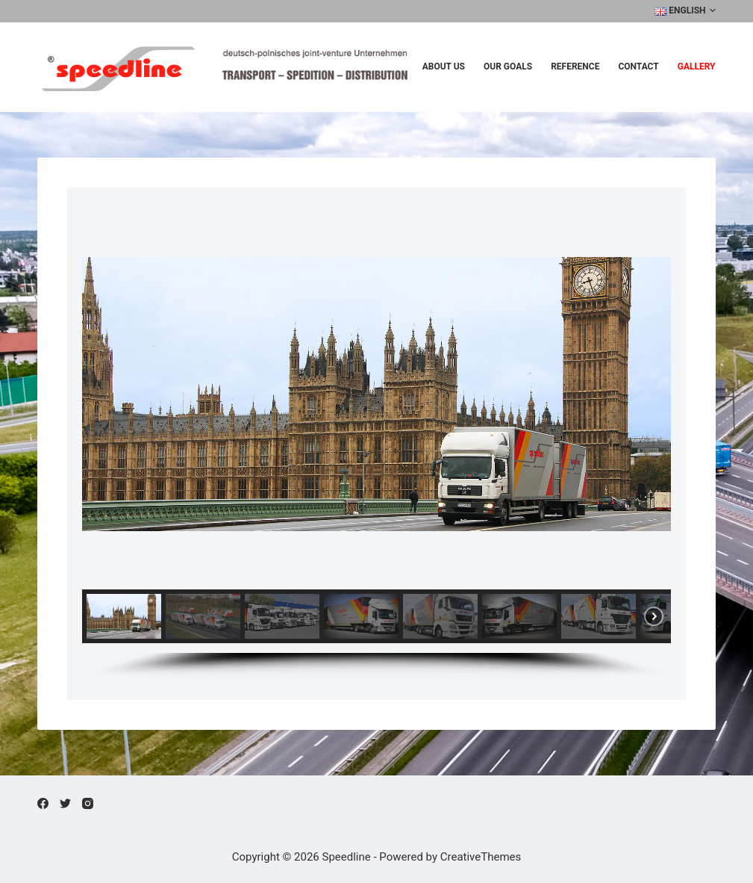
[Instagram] (87, 803)
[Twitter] (65, 803)
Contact (638, 66)
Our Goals (508, 66)
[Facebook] (43, 803)
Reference (575, 66)
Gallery (697, 66)
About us (443, 66)
